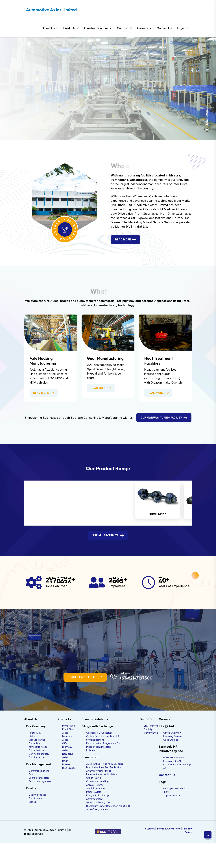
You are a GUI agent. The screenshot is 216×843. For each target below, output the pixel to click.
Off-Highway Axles (67, 747)
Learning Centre (172, 736)
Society (148, 729)
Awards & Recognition (98, 802)
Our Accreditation (39, 753)
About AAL (35, 732)
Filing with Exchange (97, 795)
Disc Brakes (69, 767)
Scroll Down (207, 121)
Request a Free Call (82, 677)
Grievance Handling (97, 781)
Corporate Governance (99, 732)
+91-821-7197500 (135, 678)
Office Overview (172, 732)
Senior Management (40, 781)
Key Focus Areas (38, 746)
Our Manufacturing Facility (161, 417)
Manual (33, 801)
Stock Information (96, 788)
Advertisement (94, 798)
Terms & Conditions (169, 828)
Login (181, 28)
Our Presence (36, 757)
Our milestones (37, 750)
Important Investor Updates (101, 774)
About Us (48, 28)
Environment (151, 725)
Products (69, 28)
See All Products (106, 535)
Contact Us (164, 28)
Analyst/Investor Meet (98, 770)
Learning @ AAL (172, 761)
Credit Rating (93, 777)
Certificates (35, 798)
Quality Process (37, 794)
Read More (123, 239)
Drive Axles (68, 725)
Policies (90, 750)
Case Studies (170, 739)
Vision (32, 736)
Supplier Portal (171, 795)
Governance (151, 732)
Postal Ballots (93, 791)
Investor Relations (96, 28)
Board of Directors (39, 777)
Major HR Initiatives (174, 757)
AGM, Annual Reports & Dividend (104, 763)
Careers (142, 28)
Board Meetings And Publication (104, 767)
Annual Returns (95, 784)
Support (150, 828)
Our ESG (122, 28)
